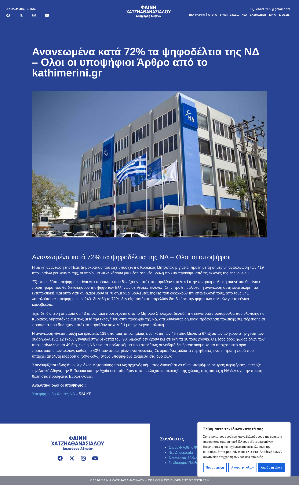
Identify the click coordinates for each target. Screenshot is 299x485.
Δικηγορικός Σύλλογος (185, 457)
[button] (273, 9)
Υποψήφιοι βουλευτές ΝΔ (53, 394)
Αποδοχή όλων (271, 467)
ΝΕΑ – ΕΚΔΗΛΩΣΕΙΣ (254, 14)
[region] (244, 449)
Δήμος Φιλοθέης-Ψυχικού (188, 447)
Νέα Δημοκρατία (181, 452)
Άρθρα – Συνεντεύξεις (223, 14)
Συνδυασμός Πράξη (183, 463)
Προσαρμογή (215, 467)
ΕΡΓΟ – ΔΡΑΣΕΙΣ (279, 14)
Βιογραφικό (197, 14)
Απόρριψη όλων (242, 467)
